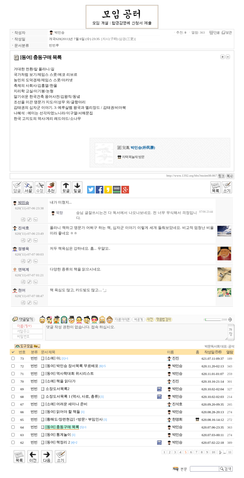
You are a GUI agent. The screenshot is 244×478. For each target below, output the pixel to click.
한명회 (174, 419)
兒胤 (136, 147)
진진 (173, 358)
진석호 (174, 404)
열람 (229, 352)
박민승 (57, 32)
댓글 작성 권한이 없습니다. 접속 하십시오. (136, 332)
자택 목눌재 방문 (132, 157)
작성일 (209, 352)
